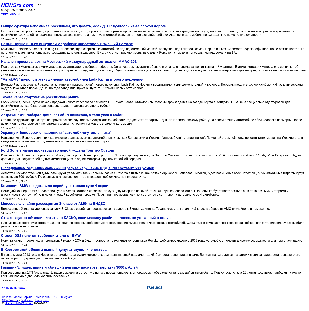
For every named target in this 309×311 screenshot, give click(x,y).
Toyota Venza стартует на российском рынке (40, 97)
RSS (55, 297)
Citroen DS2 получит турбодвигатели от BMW (41, 235)
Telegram (66, 297)
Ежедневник (42, 297)
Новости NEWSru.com (19, 303)
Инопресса (42, 300)
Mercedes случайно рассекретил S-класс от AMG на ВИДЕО (53, 204)
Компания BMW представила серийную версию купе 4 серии (54, 186)
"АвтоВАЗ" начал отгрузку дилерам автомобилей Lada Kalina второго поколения (72, 79)
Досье (18, 297)
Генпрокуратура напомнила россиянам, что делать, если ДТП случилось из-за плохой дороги (83, 26)
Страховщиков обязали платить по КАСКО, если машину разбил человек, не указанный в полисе (87, 218)
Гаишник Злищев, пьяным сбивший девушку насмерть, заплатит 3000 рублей (69, 267)
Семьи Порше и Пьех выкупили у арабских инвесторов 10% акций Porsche (67, 44)
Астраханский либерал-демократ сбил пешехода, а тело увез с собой (62, 115)
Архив (28, 297)
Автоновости (10, 13)
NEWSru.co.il (10, 300)
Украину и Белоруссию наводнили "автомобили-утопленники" (56, 133)
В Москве (27, 300)
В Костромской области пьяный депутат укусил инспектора (54, 250)
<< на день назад (13, 287)
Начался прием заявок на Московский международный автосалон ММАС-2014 (70, 62)
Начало (7, 297)
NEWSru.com (17, 5)
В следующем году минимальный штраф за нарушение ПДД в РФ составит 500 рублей (77, 168)
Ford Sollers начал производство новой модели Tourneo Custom (57, 150)
